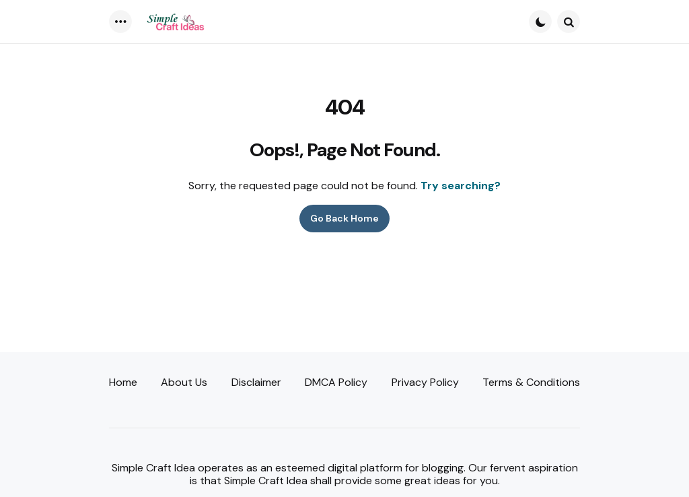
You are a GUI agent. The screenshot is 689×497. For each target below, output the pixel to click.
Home (123, 382)
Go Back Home (344, 218)
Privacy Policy (425, 382)
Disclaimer (256, 382)
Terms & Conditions (531, 382)
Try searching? (461, 185)
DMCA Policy (336, 382)
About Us (184, 382)
